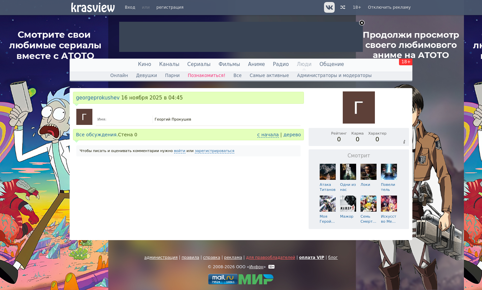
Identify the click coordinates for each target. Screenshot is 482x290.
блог (333, 257)
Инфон (256, 267)
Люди (304, 64)
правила (190, 257)
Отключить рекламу (389, 7)
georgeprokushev (97, 98)
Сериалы (199, 64)
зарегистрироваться (214, 151)
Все (237, 75)
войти (179, 151)
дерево (292, 134)
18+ (357, 7)
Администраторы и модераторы (334, 75)
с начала (268, 134)
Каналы (169, 64)
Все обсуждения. (97, 134)
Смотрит (358, 156)
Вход (130, 7)
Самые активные (269, 75)
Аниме (256, 64)
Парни (172, 75)
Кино (144, 64)
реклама (233, 257)
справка (211, 257)
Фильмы (229, 64)
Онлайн (119, 75)
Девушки (146, 75)
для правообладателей (270, 257)
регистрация (169, 7)
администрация (161, 257)
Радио (281, 64)
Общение (332, 64)
